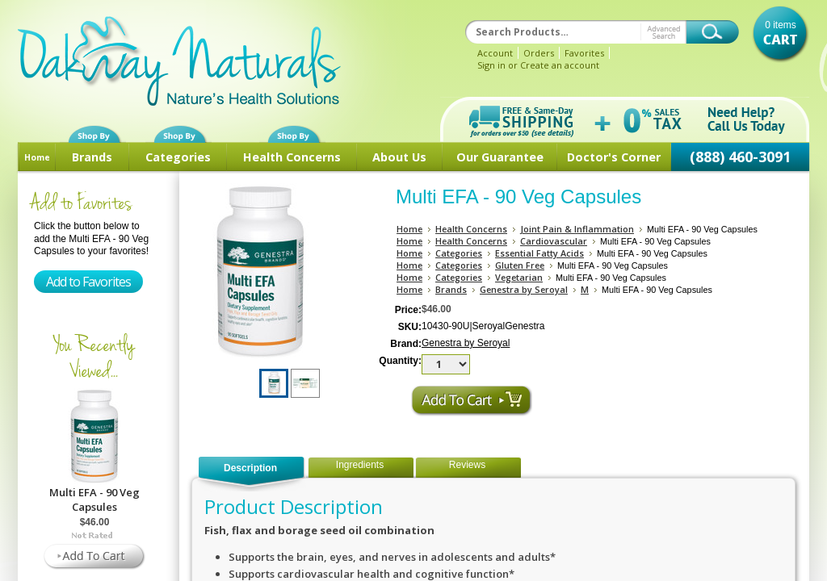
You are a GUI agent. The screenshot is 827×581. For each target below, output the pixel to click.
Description (250, 468)
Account (495, 53)
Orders (538, 53)
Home (37, 157)
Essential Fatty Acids (539, 253)
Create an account (559, 65)
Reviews (467, 464)
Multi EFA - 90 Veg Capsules (94, 499)
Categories (178, 157)
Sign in (491, 65)
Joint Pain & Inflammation (577, 229)
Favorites (584, 53)
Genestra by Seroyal (524, 289)
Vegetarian (519, 277)
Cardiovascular (553, 241)
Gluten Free (519, 265)
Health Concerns (292, 157)
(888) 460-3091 (740, 156)
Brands (92, 157)
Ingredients (360, 464)
